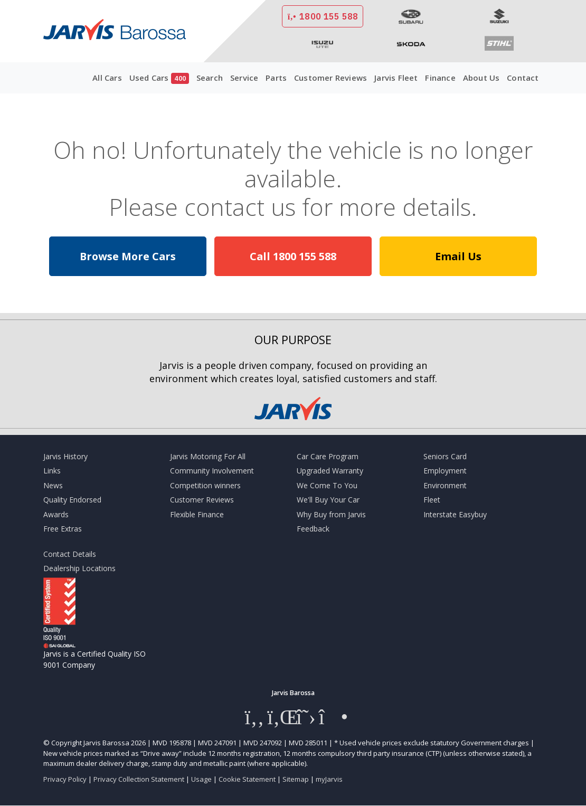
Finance (440, 77)
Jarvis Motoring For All (207, 456)
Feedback (313, 529)
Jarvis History (65, 456)
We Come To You (327, 485)
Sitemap (295, 779)
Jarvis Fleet (396, 77)
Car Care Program (327, 456)
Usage (201, 779)
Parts (276, 77)
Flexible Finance (197, 514)
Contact (522, 77)
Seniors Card (445, 456)
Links (52, 471)
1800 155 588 (322, 16)
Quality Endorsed (72, 500)
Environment (445, 485)
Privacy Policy (65, 779)
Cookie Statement (247, 779)
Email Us (458, 256)
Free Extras (62, 529)
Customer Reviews (330, 77)
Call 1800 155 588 (293, 256)
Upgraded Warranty (330, 471)
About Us (481, 77)
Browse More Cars (128, 256)
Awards (56, 514)
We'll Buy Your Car (328, 500)
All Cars (107, 77)
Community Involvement (212, 471)
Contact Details (69, 554)
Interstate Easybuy (455, 514)
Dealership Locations (79, 568)
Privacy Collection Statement (138, 779)
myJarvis (329, 779)
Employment (445, 471)
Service (244, 77)
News (53, 485)
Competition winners (205, 485)
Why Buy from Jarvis (331, 514)
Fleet (431, 500)
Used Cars (159, 78)
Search (209, 77)
